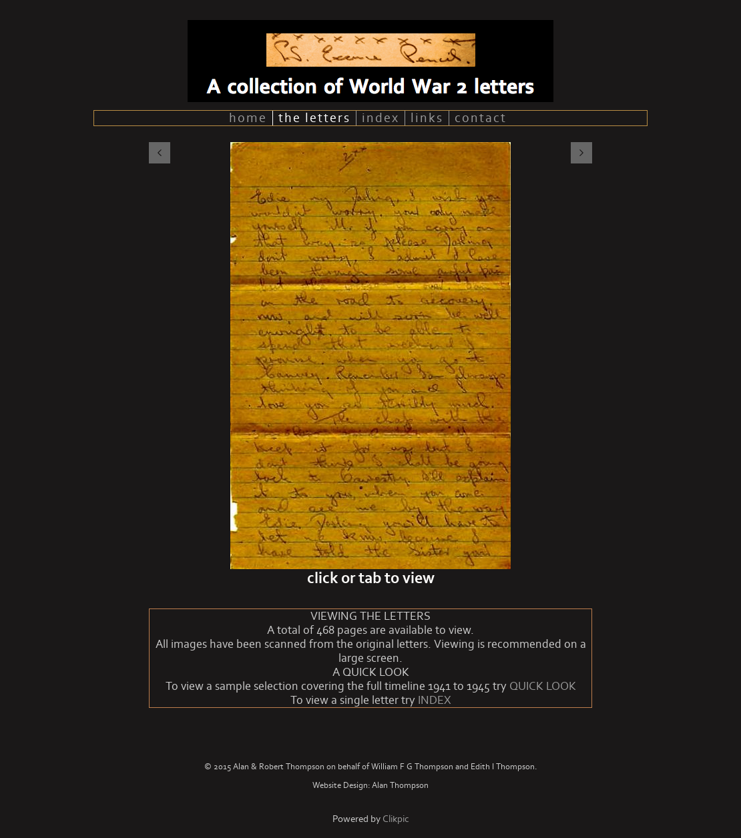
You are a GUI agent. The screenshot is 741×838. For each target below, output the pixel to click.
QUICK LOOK (542, 686)
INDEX (434, 700)
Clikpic (396, 819)
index (380, 118)
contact (481, 118)
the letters (314, 118)
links (427, 118)
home (248, 118)
